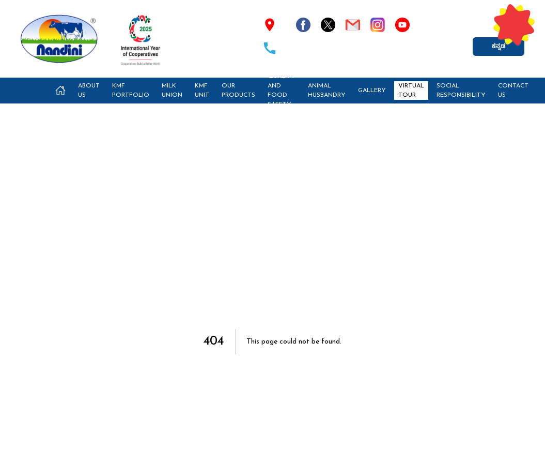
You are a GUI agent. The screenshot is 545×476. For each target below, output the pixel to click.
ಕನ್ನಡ (498, 46)
